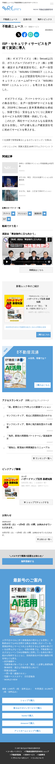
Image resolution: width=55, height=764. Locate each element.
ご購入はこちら (43, 335)
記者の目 (27, 19)
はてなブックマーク (40, 400)
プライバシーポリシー (20, 758)
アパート (6, 214)
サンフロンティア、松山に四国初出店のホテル (29, 417)
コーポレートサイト (14, 751)
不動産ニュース (10, 19)
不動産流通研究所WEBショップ (36, 751)
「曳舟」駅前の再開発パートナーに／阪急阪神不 (29, 439)
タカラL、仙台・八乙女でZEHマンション (35, 191)
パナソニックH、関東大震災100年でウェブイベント (28, 146)
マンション (22, 214)
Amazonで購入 (27, 723)
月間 (27, 400)
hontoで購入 (27, 716)
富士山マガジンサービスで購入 (27, 708)
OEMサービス (29, 755)
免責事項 (41, 755)
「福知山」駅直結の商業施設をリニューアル (29, 449)
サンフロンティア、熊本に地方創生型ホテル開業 (29, 427)
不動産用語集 (15, 755)
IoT (4, 219)
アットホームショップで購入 (27, 731)
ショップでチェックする (36, 502)
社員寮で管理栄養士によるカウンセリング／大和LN (26, 140)
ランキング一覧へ (42, 458)
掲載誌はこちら (36, 270)
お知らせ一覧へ (44, 539)
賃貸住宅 (37, 214)
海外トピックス (45, 19)
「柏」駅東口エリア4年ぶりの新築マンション (29, 409)
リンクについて (37, 758)
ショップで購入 (27, 700)
